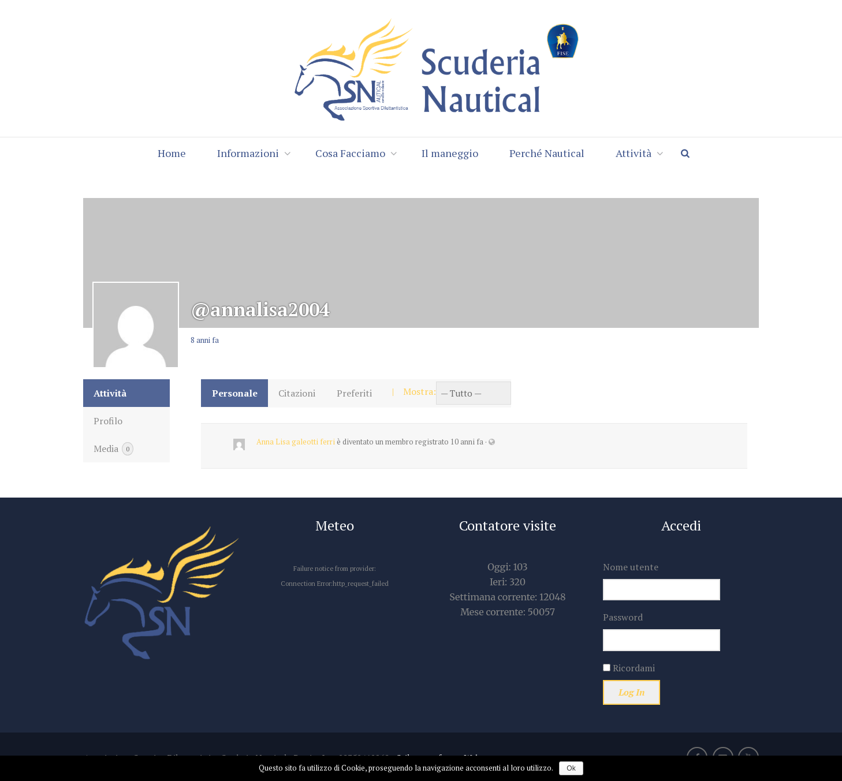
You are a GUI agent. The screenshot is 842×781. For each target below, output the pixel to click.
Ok (571, 768)
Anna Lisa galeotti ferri (295, 442)
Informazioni (248, 153)
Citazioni (296, 393)
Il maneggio (450, 153)
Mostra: (419, 391)
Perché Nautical (546, 153)
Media (113, 449)
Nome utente (630, 566)
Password (623, 617)
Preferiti (354, 393)
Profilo (108, 420)
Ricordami (629, 668)
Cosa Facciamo (350, 153)
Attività (633, 153)
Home (172, 153)
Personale (235, 393)
